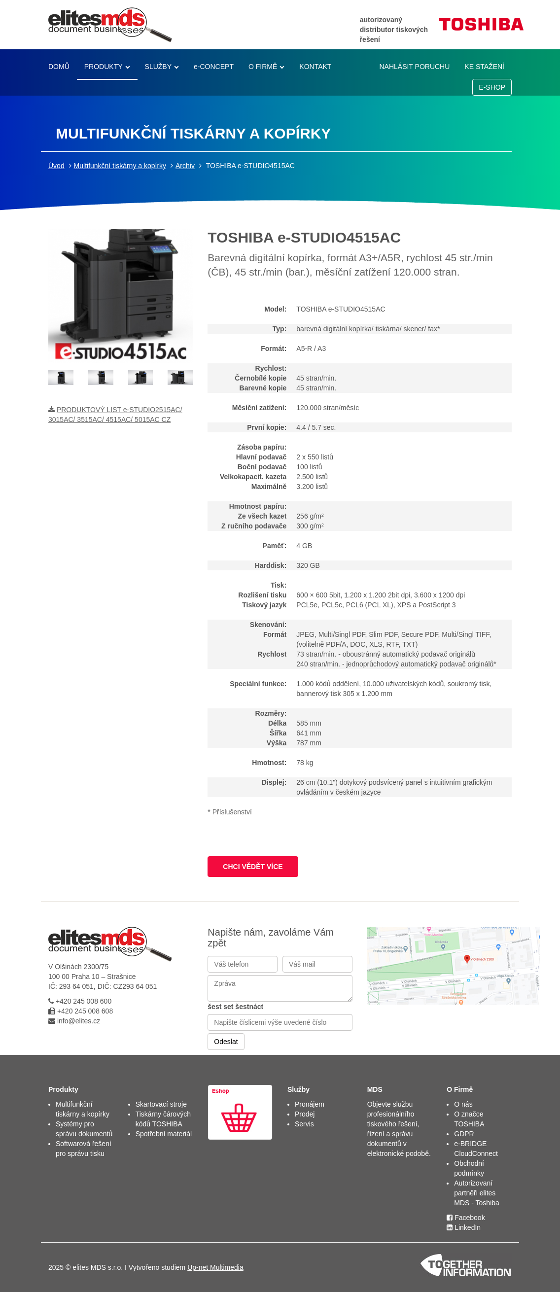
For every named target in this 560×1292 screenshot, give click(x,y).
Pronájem (309, 1104)
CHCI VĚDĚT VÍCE (252, 867)
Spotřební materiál (164, 1134)
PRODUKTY (103, 66)
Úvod (56, 166)
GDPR (464, 1134)
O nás (463, 1104)
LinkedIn (464, 1227)
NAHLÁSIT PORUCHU (414, 66)
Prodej (305, 1114)
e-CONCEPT (214, 66)
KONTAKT (315, 66)
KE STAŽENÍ (484, 66)
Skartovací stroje (161, 1104)
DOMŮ (59, 66)
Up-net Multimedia (215, 1267)
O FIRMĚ (262, 66)
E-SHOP (492, 87)
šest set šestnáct (235, 1007)
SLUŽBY (158, 66)
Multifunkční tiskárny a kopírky (120, 166)
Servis (304, 1124)
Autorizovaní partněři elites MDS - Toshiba (476, 1193)
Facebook (466, 1218)
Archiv (185, 166)
